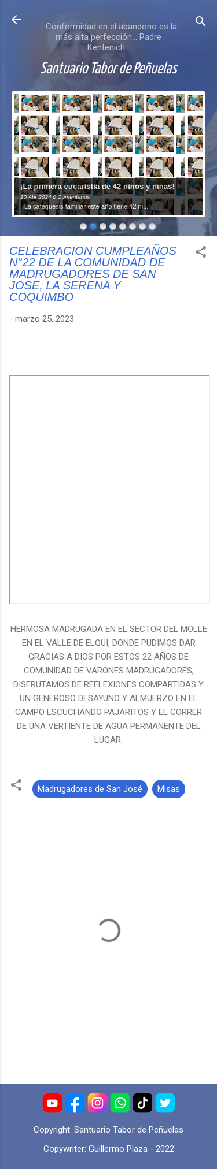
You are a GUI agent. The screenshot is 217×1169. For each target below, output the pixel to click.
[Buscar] (201, 23)
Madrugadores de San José (90, 789)
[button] (201, 254)
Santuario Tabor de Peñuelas (108, 69)
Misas (168, 789)
